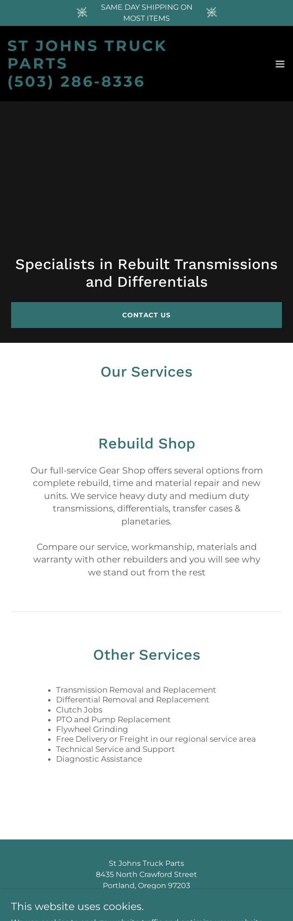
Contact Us (146, 315)
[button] (280, 64)
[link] (103, 63)
